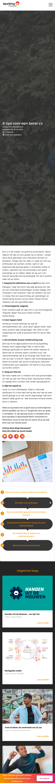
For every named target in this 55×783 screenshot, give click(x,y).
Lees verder (43, 623)
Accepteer (45, 778)
